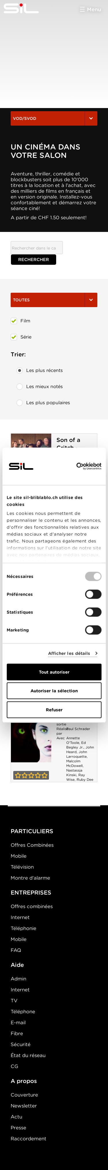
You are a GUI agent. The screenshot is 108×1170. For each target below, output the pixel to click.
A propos (24, 1081)
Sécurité (21, 1044)
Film (20, 321)
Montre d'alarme (30, 878)
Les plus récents (39, 370)
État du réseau (28, 1055)
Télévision (22, 867)
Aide (17, 964)
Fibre (17, 1033)
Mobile (18, 856)
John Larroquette (76, 754)
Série (21, 337)
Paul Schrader (78, 729)
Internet (20, 917)
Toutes (54, 300)
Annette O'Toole (73, 740)
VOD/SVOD (54, 118)
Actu (16, 1117)
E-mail (18, 1022)
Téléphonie (23, 928)
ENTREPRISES (31, 892)
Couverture (24, 1095)
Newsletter (24, 1106)
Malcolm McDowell (74, 763)
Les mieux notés (39, 386)
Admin (18, 979)
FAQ (16, 950)
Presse (18, 1128)
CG (14, 1066)
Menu (94, 9)
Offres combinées (32, 906)
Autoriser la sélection (54, 690)
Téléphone (23, 1011)
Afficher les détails (69, 653)
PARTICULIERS (32, 831)
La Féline (31, 732)
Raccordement (28, 1138)
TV (14, 1000)
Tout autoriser (54, 671)
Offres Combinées (32, 845)
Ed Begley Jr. (76, 744)
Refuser (54, 709)
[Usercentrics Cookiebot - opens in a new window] (76, 466)
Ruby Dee (85, 779)
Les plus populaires (43, 403)
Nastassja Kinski (74, 772)
